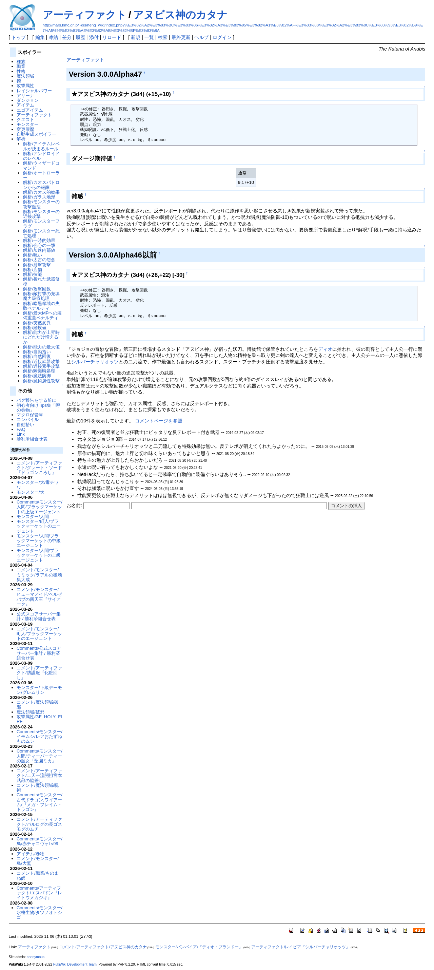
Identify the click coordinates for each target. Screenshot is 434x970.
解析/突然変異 (37, 322)
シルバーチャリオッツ (95, 361)
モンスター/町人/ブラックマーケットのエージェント (39, 526)
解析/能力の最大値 (41, 346)
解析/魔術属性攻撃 (41, 380)
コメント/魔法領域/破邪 (38, 704)
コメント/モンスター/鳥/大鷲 (38, 861)
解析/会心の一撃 (39, 245)
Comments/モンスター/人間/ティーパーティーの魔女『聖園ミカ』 (39, 755)
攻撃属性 (25, 85)
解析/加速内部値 (39, 250)
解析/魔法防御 (37, 375)
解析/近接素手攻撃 (41, 366)
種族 (21, 61)
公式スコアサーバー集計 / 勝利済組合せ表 (39, 616)
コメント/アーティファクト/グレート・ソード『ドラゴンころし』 (39, 467)
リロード (111, 37)
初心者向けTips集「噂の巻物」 (38, 408)
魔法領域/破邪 (30, 712)
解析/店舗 (32, 269)
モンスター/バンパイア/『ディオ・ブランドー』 (199, 947)
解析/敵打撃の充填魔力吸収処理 (41, 296)
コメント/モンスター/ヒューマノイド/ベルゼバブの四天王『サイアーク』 (39, 597)
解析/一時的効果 (39, 240)
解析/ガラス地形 (39, 196)
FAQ (21, 429)
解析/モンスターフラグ (41, 223)
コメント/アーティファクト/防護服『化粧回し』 (39, 672)
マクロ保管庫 (30, 414)
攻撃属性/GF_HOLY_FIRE (39, 719)
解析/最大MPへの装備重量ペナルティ (42, 315)
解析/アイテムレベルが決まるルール (41, 146)
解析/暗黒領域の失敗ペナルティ (41, 306)
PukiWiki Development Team (75, 964)
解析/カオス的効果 (41, 192)
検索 (162, 37)
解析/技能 (32, 274)
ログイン (222, 37)
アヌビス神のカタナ (180, 14)
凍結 (53, 37)
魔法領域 (25, 76)
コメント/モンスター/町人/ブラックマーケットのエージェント (39, 633)
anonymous (35, 957)
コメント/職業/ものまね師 (38, 875)
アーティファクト (84, 14)
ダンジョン (28, 100)
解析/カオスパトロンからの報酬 (41, 185)
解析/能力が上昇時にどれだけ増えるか (41, 337)
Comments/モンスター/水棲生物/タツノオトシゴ (39, 912)
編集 (40, 37)
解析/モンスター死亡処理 (41, 233)
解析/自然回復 (37, 356)
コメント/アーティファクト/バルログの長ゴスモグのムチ (39, 824)
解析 (21, 138)
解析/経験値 (34, 327)
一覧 (149, 37)
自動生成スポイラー (36, 134)
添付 (94, 37)
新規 (135, 37)
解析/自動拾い (37, 351)
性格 (21, 71)
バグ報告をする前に (36, 400)
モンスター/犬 (30, 492)
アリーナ (25, 95)
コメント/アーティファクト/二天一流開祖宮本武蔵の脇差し (39, 775)
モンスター (28, 124)
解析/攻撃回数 (37, 288)
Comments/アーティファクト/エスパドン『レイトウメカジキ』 (39, 893)
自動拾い (25, 424)
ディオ (325, 349)
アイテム (25, 105)
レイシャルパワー (34, 90)
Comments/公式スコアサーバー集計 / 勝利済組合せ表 (39, 653)
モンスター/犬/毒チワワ (38, 485)
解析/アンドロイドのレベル (41, 156)
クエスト (25, 119)
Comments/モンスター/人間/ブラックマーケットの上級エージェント (39, 506)
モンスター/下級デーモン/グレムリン (39, 690)
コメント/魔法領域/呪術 (38, 788)
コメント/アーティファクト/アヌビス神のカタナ (102, 947)
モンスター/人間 (33, 516)
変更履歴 (25, 129)
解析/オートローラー (41, 175)
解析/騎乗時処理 (39, 371)
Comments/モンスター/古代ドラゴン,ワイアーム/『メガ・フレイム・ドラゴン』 (39, 802)
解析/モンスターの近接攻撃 (41, 214)
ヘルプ (201, 37)
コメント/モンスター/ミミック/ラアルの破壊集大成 (39, 574)
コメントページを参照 (158, 420)
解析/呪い (32, 255)
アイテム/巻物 (30, 853)
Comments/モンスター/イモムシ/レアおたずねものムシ (39, 736)
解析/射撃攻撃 (37, 264)
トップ (19, 37)
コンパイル (28, 419)
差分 (67, 37)
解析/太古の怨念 (39, 259)
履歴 (80, 37)
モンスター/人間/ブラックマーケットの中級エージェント (39, 540)
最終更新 (181, 37)
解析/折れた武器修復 (41, 281)
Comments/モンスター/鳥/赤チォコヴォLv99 (39, 841)
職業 (21, 66)
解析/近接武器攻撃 (41, 361)
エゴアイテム (30, 110)
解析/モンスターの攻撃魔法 (41, 204)
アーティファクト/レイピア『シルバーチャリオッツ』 (300, 947)
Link (21, 434)
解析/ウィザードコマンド (41, 165)
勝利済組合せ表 (32, 438)
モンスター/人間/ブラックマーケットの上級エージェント (39, 555)
